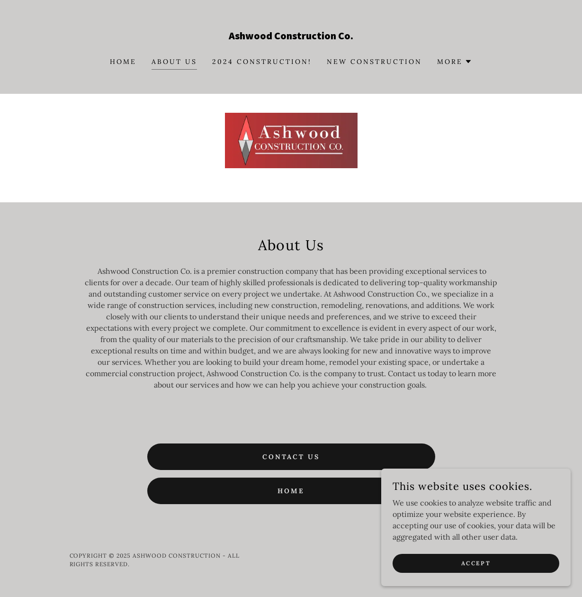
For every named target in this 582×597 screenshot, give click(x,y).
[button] (454, 61)
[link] (290, 36)
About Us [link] (174, 61)
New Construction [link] (374, 61)
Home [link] (123, 61)
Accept (476, 563)
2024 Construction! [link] (262, 61)
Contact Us (291, 456)
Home (291, 491)
